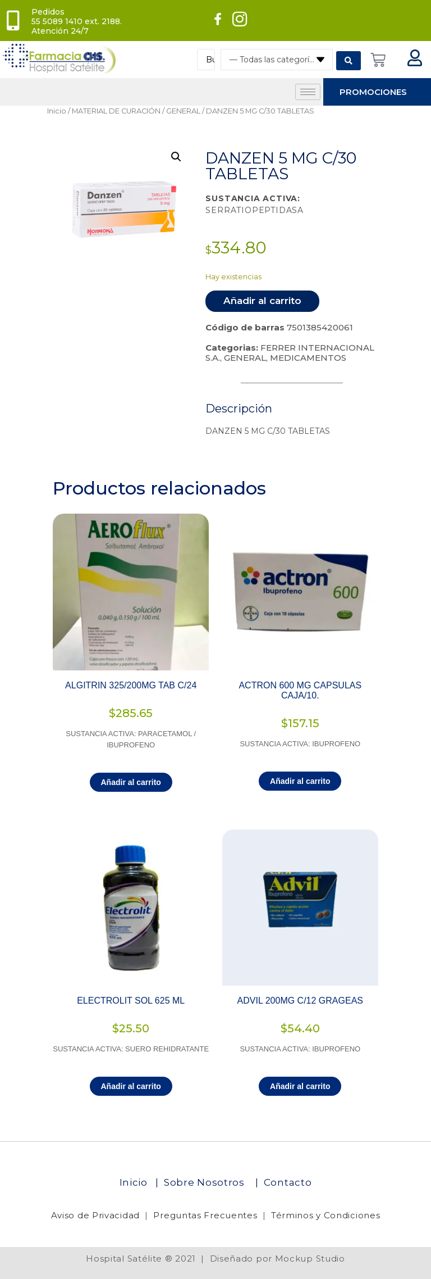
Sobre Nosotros (205, 1182)
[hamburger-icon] (307, 92)
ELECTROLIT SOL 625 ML (131, 1000)
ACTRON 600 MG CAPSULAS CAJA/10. (300, 690)
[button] (176, 157)
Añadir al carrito (262, 300)
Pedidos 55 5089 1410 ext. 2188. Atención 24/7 (76, 21)
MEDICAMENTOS (308, 357)
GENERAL (183, 111)
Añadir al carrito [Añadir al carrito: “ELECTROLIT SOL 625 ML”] (131, 1086)
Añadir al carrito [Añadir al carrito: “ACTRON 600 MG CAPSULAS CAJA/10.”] (300, 781)
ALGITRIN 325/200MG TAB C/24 (130, 685)
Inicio (56, 111)
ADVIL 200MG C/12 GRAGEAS (300, 1000)
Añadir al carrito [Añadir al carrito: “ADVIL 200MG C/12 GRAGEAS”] (300, 1086)
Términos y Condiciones (325, 1215)
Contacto (288, 1182)
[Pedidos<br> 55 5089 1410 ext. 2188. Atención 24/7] (13, 21)
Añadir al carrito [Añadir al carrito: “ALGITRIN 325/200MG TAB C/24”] (131, 782)
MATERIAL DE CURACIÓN (116, 111)
